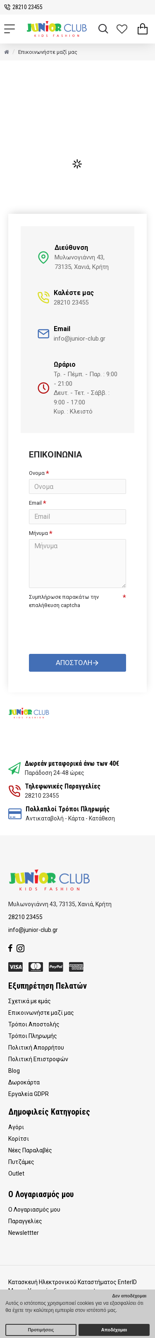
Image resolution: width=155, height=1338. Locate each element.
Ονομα (37, 473)
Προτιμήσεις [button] (41, 1329)
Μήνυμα (38, 533)
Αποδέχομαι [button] (114, 1329)
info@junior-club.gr (33, 930)
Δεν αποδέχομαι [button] (129, 1295)
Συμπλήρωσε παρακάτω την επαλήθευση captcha (64, 601)
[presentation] (87, 626)
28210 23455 (25, 917)
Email (35, 503)
